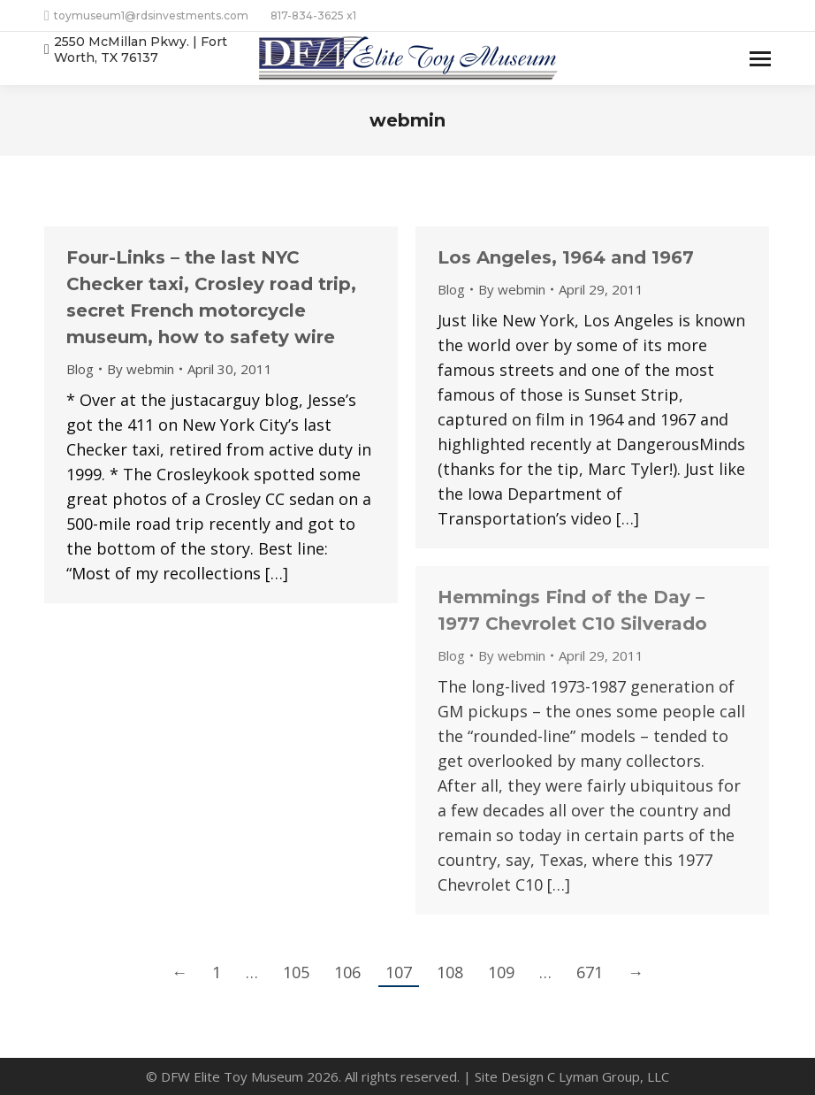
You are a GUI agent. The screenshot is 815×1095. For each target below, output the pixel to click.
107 (398, 972)
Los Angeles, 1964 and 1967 (566, 257)
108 (450, 972)
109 (501, 972)
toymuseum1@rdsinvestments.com (146, 16)
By (140, 369)
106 (347, 972)
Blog (80, 369)
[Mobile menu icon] (760, 59)
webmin (407, 120)
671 (589, 972)
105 (296, 972)
